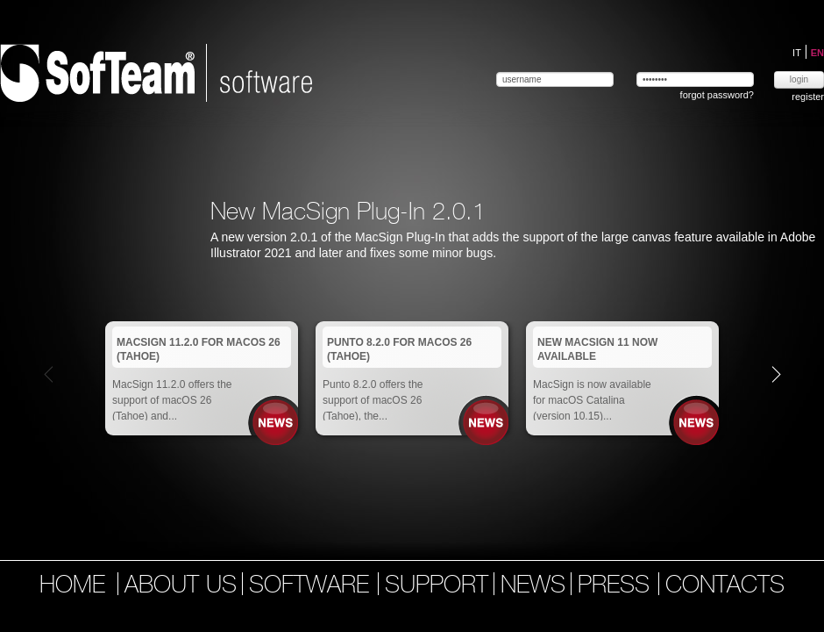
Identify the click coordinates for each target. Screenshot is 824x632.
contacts (725, 586)
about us (180, 586)
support (436, 586)
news (533, 586)
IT (798, 52)
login (799, 79)
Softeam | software (156, 73)
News (275, 422)
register (808, 96)
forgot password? (717, 95)
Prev (48, 374)
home (72, 586)
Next (776, 374)
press (617, 586)
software (312, 586)
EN (817, 52)
